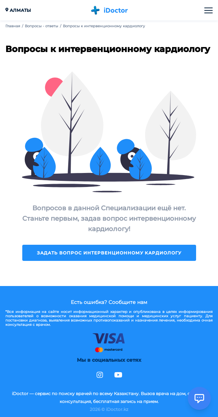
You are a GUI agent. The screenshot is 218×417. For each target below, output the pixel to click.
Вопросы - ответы (41, 26)
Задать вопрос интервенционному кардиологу (109, 253)
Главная (12, 26)
